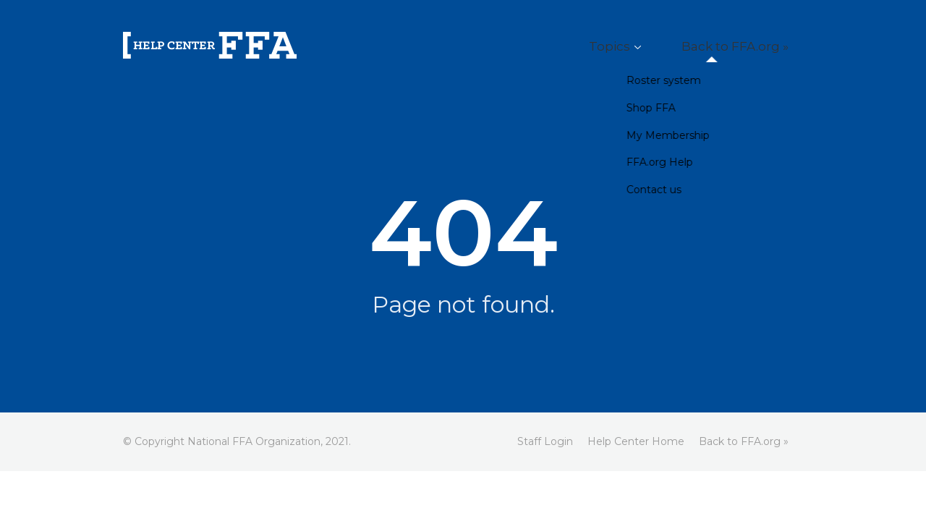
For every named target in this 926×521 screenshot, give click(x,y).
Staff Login (545, 441)
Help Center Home (635, 441)
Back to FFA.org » (748, 47)
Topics (648, 47)
